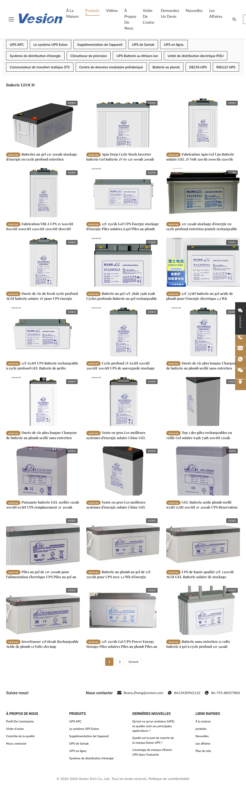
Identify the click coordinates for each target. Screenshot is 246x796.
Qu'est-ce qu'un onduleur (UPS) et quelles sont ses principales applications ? (153, 725)
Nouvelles (194, 10)
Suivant (133, 661)
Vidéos (112, 10)
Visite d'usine (15, 728)
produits (201, 728)
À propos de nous (130, 19)
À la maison (72, 13)
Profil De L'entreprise (20, 721)
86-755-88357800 (222, 693)
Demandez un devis (170, 13)
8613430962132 (184, 693)
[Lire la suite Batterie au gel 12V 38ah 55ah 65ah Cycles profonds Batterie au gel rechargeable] (123, 263)
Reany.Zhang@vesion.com (140, 693)
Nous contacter (16, 743)
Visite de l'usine (148, 16)
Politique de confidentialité (168, 778)
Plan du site (203, 751)
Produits (92, 10)
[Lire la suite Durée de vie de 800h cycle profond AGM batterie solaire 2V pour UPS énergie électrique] (43, 262)
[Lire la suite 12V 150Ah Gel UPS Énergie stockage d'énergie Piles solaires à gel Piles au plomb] (123, 192)
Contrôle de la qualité (20, 736)
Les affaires (215, 13)
